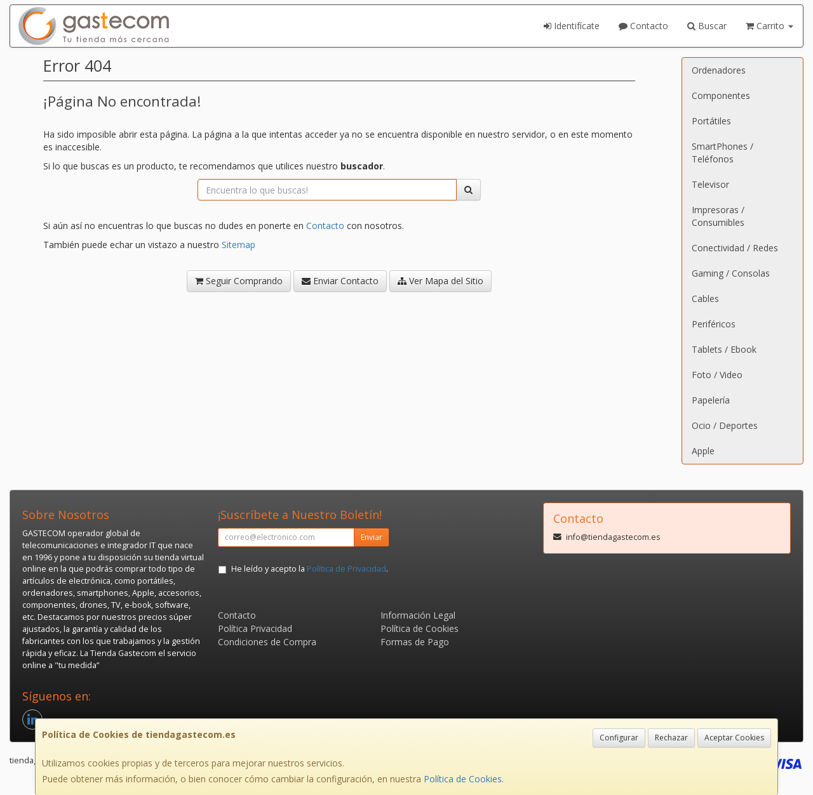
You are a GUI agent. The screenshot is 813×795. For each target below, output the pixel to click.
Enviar (371, 537)
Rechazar (671, 737)
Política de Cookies (463, 779)
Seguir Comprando (239, 281)
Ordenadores (719, 70)
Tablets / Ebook (724, 349)
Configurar (619, 737)
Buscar (707, 26)
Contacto (643, 26)
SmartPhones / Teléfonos (722, 152)
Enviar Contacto (340, 281)
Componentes (721, 95)
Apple (703, 451)
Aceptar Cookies (734, 737)
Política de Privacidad (346, 568)
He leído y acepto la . (309, 568)
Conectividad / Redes (735, 248)
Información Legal (417, 615)
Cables (705, 298)
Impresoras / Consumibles (718, 216)
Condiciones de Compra (267, 642)
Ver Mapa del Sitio (440, 281)
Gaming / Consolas (731, 273)
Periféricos (714, 324)
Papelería (711, 400)
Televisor (710, 184)
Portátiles (711, 121)
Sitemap (238, 245)
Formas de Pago (414, 642)
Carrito (769, 26)
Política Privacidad (255, 628)
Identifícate (572, 26)
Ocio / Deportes (725, 425)
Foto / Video (717, 375)
